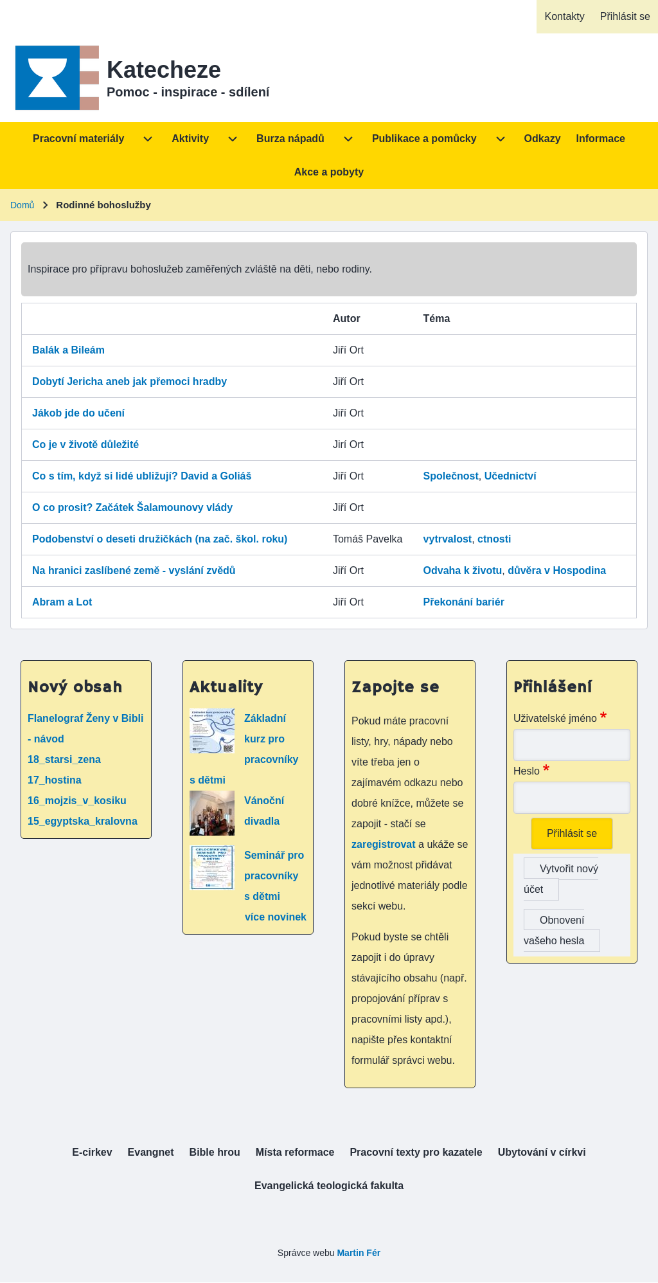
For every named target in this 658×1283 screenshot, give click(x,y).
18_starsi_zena (64, 759)
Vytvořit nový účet (561, 879)
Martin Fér (358, 1253)
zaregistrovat (384, 844)
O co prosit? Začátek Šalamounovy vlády (132, 507)
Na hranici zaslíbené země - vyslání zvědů (134, 570)
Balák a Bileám (68, 350)
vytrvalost (447, 539)
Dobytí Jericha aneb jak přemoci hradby (129, 381)
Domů (22, 205)
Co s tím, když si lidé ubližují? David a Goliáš (141, 476)
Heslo (526, 771)
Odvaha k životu (462, 570)
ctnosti (494, 539)
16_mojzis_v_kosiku (77, 800)
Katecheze (164, 70)
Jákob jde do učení (78, 413)
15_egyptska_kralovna (83, 821)
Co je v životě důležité (85, 444)
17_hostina (55, 780)
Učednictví (511, 476)
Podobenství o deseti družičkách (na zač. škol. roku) (159, 539)
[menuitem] (564, 16)
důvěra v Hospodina (557, 570)
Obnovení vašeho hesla (554, 930)
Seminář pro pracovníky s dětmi (274, 876)
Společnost (451, 476)
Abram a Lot (62, 602)
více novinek (276, 916)
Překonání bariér (463, 602)
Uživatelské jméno (555, 718)
